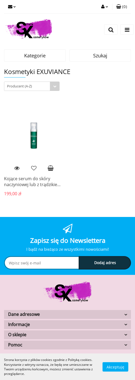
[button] (121, 6)
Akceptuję (115, 366)
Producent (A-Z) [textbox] (19, 86)
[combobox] (32, 86)
